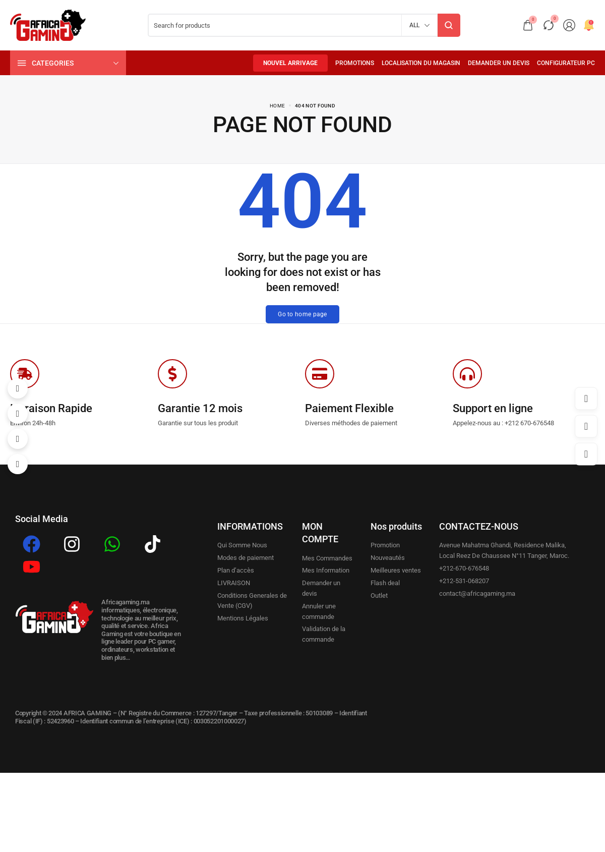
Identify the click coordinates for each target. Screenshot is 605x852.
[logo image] (48, 25)
